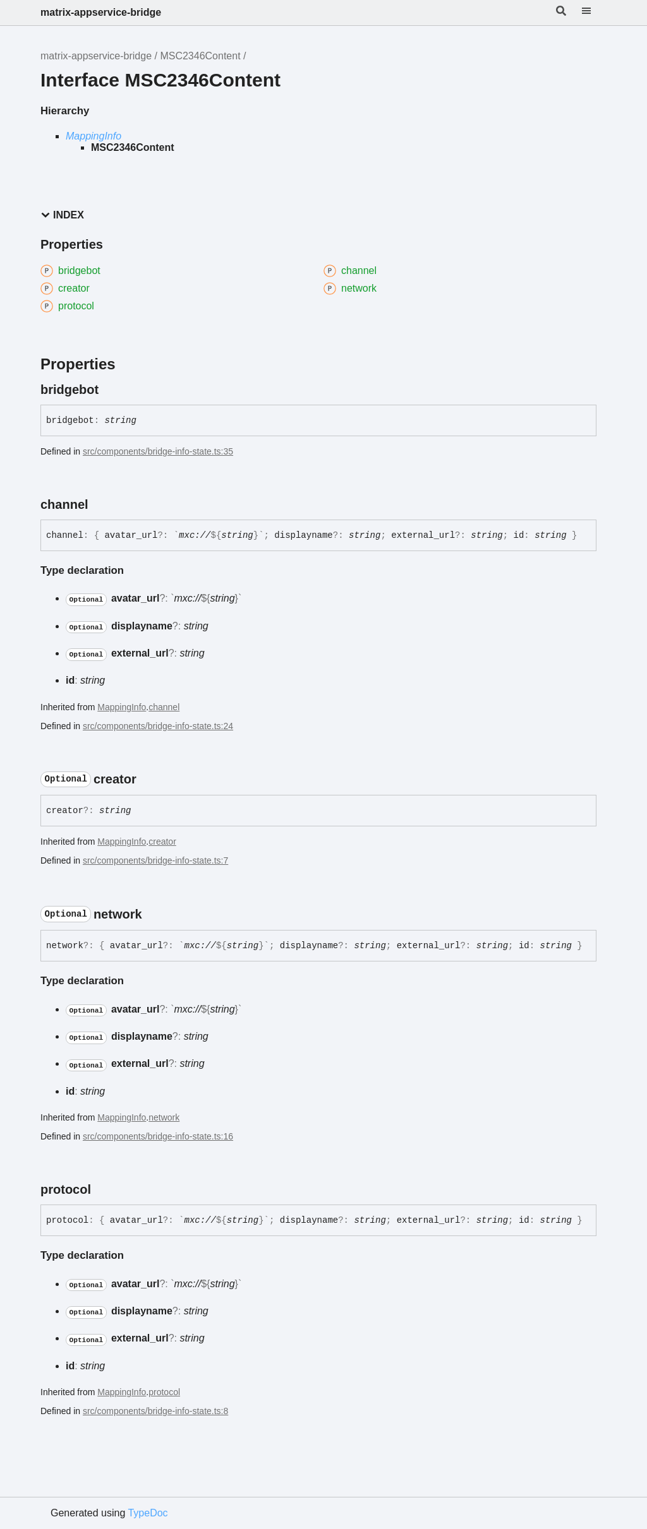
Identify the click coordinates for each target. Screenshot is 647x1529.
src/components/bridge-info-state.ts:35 (158, 451)
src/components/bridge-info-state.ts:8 (155, 1411)
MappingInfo (93, 136)
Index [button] (62, 215)
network (163, 1117)
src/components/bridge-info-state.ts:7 (155, 860)
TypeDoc (147, 1513)
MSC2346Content (200, 56)
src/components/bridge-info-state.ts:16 (158, 1136)
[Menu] (594, 12)
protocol (164, 1392)
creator (162, 841)
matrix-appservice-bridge (100, 12)
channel (163, 707)
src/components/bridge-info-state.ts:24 (158, 726)
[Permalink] (110, 389)
